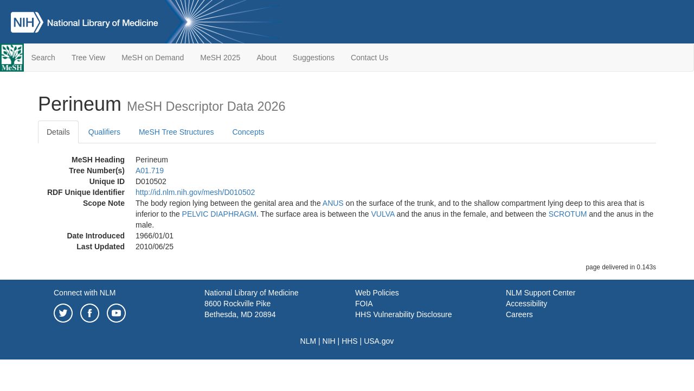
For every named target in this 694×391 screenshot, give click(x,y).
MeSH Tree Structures (176, 132)
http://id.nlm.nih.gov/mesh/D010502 (195, 192)
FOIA (364, 303)
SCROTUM (568, 214)
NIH (329, 341)
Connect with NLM (84, 292)
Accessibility (526, 303)
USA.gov (379, 341)
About (266, 57)
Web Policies (377, 292)
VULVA (382, 214)
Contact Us (369, 57)
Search (43, 57)
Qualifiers (104, 132)
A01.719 (150, 170)
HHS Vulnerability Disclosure (403, 314)
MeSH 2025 (220, 57)
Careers (519, 314)
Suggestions (314, 57)
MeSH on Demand (152, 57)
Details (58, 132)
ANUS (333, 203)
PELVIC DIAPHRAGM (219, 214)
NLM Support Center (540, 292)
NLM (308, 341)
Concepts (248, 132)
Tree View (88, 57)
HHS (350, 341)
